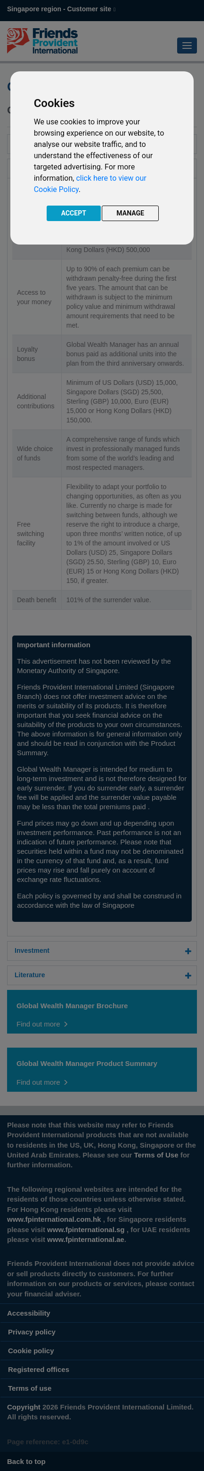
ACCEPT (73, 213)
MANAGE (130, 213)
